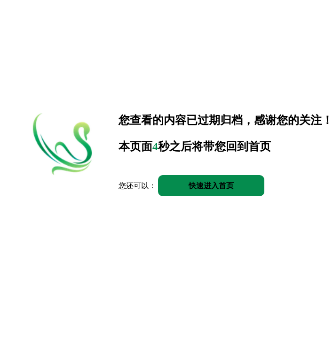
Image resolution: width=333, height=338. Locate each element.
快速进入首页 (211, 186)
